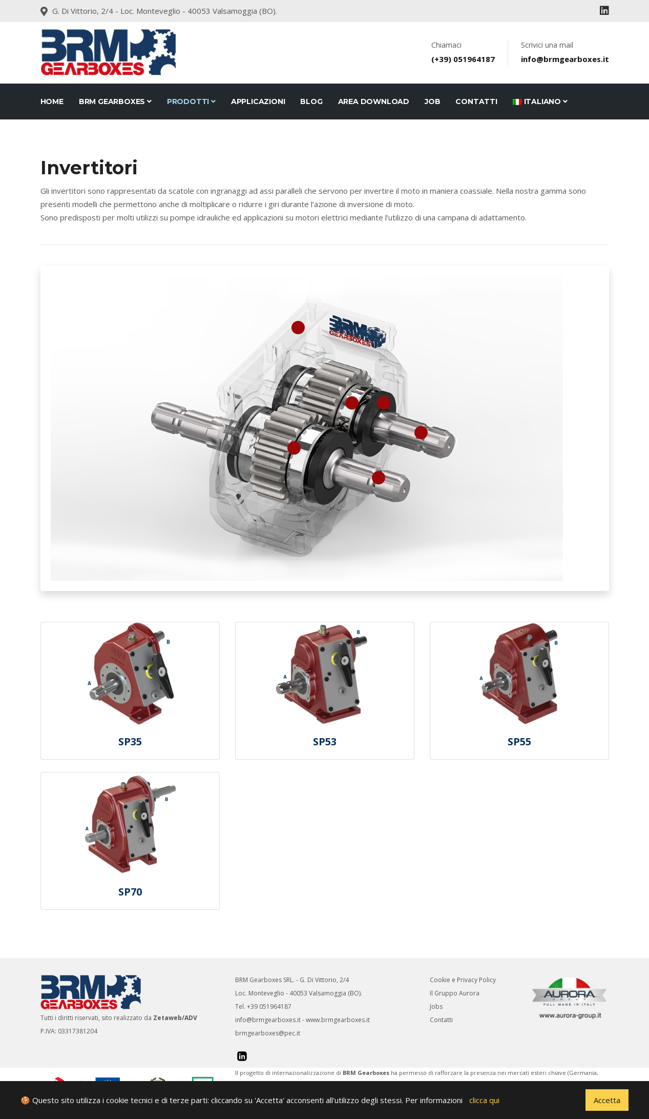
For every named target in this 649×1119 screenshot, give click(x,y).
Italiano (540, 101)
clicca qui (484, 1100)
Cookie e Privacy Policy (463, 979)
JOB (432, 101)
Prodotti (191, 101)
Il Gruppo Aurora (454, 993)
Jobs (436, 1006)
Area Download (373, 101)
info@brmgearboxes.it (268, 1019)
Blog (311, 101)
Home (52, 101)
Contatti (441, 1019)
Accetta (607, 1100)
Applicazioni (258, 101)
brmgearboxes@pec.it (267, 1033)
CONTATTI (476, 101)
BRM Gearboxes (115, 101)
